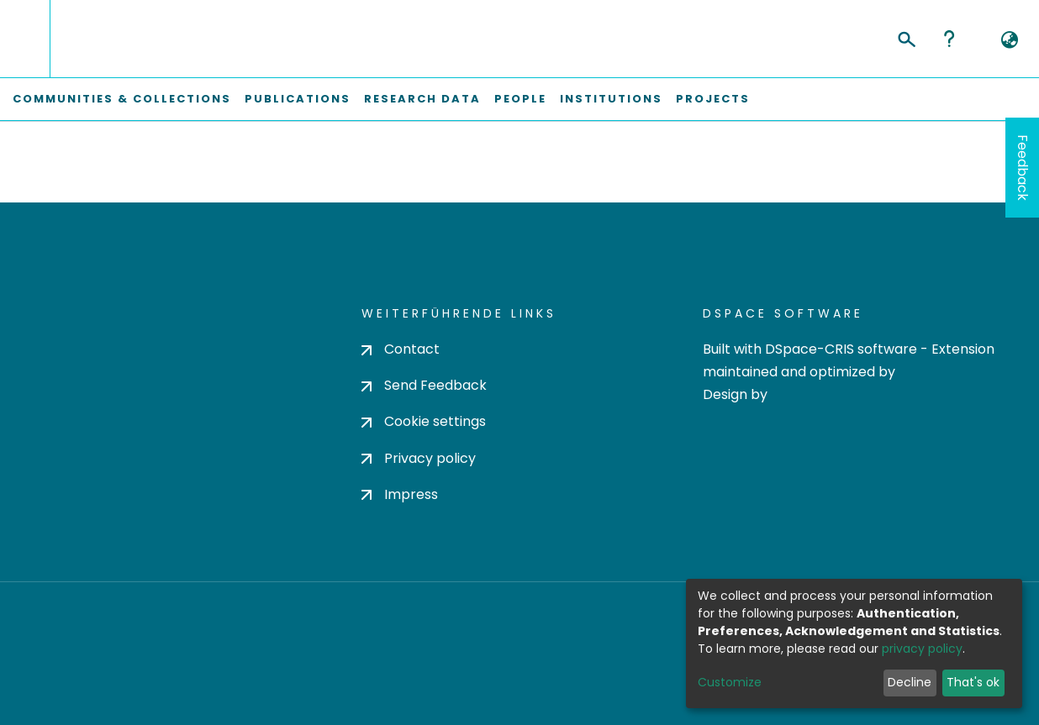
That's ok (973, 682)
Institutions (611, 99)
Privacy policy (418, 458)
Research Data (422, 99)
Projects (713, 99)
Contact (400, 349)
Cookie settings (423, 421)
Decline (909, 682)
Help (949, 38)
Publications (298, 99)
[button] (1009, 40)
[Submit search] (905, 37)
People (520, 99)
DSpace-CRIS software (841, 349)
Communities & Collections (122, 99)
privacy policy (922, 648)
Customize (730, 682)
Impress (399, 494)
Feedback (1022, 167)
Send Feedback (424, 385)
